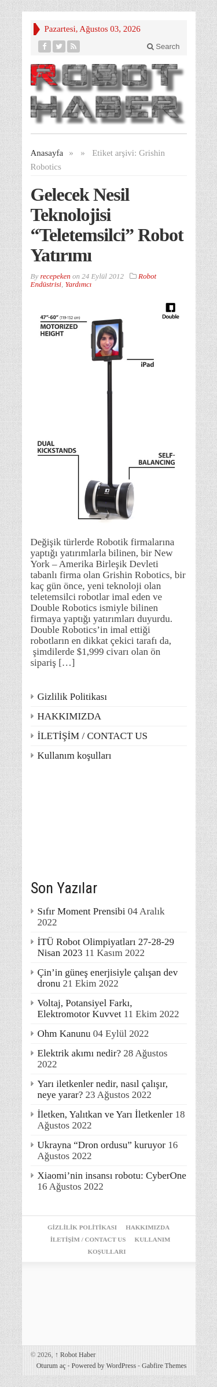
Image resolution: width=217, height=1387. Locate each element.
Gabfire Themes (164, 1366)
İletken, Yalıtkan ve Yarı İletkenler (105, 1114)
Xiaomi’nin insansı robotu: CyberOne (112, 1175)
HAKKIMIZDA (69, 716)
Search (163, 46)
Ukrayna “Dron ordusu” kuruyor (101, 1144)
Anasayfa (47, 153)
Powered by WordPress (104, 1366)
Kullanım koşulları (75, 755)
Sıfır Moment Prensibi (82, 911)
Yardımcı (78, 284)
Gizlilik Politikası (72, 696)
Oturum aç (51, 1366)
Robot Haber (75, 1355)
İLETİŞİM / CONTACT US (93, 735)
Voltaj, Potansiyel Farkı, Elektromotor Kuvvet (85, 1008)
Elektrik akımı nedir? (79, 1053)
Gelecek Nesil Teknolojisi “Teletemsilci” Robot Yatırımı (107, 224)
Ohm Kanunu (64, 1033)
